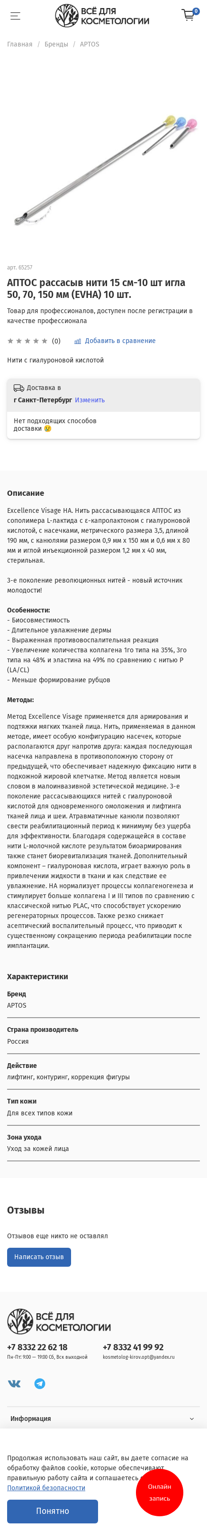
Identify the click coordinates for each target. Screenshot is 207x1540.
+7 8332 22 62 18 (37, 1347)
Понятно (52, 1511)
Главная (20, 44)
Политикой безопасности (46, 1488)
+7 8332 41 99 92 (133, 1347)
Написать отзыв (39, 1257)
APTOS (89, 44)
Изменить (90, 400)
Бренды (56, 44)
